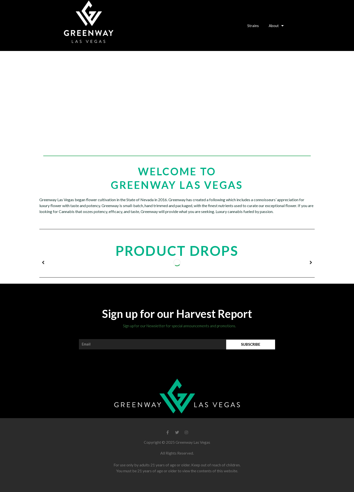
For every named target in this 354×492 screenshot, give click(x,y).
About (276, 25)
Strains (253, 25)
